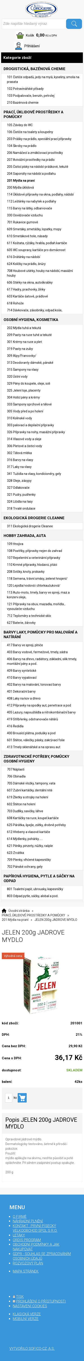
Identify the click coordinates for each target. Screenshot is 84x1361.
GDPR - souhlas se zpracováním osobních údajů (42, 1256)
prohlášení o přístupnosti (41, 1301)
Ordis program (27, 1240)
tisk (20, 1296)
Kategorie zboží (42, 58)
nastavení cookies (30, 1306)
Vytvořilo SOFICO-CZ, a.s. (32, 1348)
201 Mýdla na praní (15, 920)
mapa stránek (26, 1271)
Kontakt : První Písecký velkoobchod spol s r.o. (35, 1228)
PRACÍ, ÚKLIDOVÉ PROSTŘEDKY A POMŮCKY (33, 915)
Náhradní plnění (28, 1221)
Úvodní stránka (19, 911)
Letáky (19, 1235)
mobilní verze (26, 1319)
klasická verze (27, 1314)
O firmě (19, 1217)
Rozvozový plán (28, 1263)
